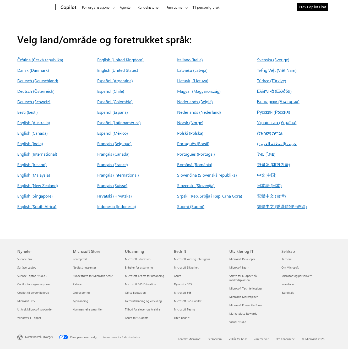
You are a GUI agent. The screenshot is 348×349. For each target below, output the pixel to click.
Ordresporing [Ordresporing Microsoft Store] (81, 293)
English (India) (30, 143)
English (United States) (117, 70)
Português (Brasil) (193, 143)
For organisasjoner (96, 7)
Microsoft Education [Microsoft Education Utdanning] (137, 259)
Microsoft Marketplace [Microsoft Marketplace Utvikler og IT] (243, 297)
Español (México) (112, 133)
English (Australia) (33, 122)
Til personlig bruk (206, 7)
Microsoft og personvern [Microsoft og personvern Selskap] (296, 276)
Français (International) (118, 175)
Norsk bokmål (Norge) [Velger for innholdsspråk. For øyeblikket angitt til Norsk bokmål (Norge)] (39, 337)
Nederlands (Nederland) (199, 112)
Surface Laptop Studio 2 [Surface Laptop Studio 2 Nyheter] (32, 276)
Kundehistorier (149, 7)
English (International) (37, 154)
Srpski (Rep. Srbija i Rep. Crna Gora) (209, 196)
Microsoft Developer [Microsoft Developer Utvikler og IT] (242, 259)
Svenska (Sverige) (273, 59)
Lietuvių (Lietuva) (192, 80)
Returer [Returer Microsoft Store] (78, 284)
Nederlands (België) (195, 101)
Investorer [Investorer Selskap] (287, 284)
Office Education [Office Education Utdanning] (135, 293)
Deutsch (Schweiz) (33, 101)
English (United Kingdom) (120, 59)
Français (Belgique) (114, 143)
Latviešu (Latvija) (192, 70)
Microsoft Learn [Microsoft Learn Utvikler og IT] (239, 267)
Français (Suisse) (112, 185)
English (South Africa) (36, 206)
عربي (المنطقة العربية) (277, 143)
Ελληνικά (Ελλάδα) (274, 91)
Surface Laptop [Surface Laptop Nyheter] (26, 267)
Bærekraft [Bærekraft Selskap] (287, 293)
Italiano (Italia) (190, 59)
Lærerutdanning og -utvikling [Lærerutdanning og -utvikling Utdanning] (143, 301)
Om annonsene (285, 339)
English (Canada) (32, 133)
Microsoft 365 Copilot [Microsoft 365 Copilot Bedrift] (188, 301)
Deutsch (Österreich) (36, 91)
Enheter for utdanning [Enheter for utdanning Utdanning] (139, 267)
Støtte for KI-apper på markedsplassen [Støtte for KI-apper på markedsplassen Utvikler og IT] (243, 278)
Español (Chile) (110, 91)
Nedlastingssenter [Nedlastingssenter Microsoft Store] (84, 267)
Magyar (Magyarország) (199, 91)
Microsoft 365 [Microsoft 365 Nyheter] (26, 301)
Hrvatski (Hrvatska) (114, 196)
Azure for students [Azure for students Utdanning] (136, 318)
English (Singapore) (35, 196)
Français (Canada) (113, 154)
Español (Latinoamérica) (119, 122)
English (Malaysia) (33, 175)
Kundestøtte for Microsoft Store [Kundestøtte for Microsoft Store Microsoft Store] (93, 276)
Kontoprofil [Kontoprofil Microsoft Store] (80, 259)
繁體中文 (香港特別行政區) (282, 206)
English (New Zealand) (37, 185)
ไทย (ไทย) (266, 154)
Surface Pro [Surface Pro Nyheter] (24, 259)
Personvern (215, 339)
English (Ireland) (32, 164)
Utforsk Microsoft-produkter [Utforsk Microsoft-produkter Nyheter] (35, 309)
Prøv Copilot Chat (312, 6)
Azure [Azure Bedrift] (177, 276)
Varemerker (261, 339)
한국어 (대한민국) (273, 164)
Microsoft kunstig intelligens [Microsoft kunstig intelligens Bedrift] (192, 259)
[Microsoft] (35, 7)
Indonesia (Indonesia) (116, 206)
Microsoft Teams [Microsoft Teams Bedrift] (184, 309)
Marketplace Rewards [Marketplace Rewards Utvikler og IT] (243, 313)
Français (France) (112, 164)
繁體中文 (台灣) (271, 196)
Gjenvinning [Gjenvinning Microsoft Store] (80, 301)
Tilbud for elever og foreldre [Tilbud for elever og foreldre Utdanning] (142, 309)
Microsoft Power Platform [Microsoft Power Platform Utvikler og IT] (245, 305)
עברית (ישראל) (270, 133)
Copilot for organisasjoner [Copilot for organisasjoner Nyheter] (33, 284)
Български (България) (278, 101)
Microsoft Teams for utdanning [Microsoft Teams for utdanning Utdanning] (144, 276)
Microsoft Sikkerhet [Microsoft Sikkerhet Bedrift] (186, 267)
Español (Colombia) (115, 101)
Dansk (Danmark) (33, 70)
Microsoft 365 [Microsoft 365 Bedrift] (183, 293)
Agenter (126, 7)
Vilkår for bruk (238, 339)
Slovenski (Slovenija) (196, 185)
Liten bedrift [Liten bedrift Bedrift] (181, 318)
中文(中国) (266, 175)
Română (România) (194, 164)
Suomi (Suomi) (190, 206)
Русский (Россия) (273, 112)
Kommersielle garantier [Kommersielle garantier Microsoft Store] (88, 309)
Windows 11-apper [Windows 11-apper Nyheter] (29, 318)
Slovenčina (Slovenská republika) (207, 175)
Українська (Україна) (277, 122)
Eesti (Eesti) (27, 112)
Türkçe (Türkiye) (271, 80)
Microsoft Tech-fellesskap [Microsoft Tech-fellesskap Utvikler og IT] (245, 288)
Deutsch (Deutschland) (37, 80)
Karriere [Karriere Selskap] (286, 259)
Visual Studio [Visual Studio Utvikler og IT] (237, 322)
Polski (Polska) (190, 133)
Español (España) (112, 112)
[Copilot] (68, 7)
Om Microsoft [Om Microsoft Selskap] (290, 267)
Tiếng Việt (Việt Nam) (277, 70)
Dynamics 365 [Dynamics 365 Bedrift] (183, 284)
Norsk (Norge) (190, 122)
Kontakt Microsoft (189, 339)
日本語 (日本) (269, 185)
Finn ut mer (175, 7)
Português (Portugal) (196, 154)
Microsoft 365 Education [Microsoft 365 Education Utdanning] (140, 284)
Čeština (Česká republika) (40, 59)
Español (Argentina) (115, 80)
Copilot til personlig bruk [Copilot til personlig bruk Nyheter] (33, 293)
